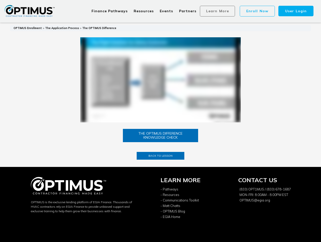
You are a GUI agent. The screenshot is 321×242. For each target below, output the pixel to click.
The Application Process (62, 28)
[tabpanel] (160, 80)
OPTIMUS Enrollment (28, 28)
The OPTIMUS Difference (99, 28)
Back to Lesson (160, 155)
